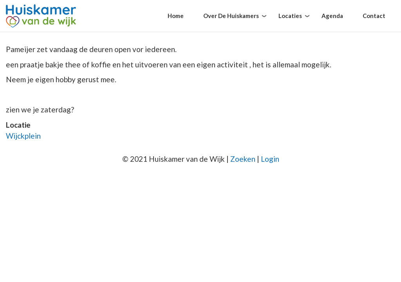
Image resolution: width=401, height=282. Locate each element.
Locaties (290, 15)
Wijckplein (23, 135)
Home (176, 15)
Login (270, 158)
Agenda (332, 15)
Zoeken (242, 158)
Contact (374, 15)
